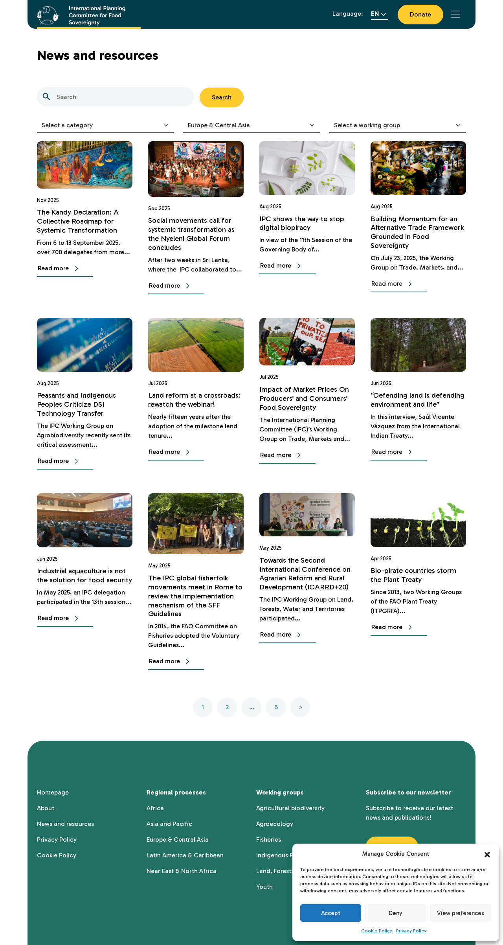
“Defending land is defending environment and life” (417, 404)
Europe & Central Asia (178, 839)
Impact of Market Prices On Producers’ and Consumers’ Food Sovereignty (305, 398)
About (45, 808)
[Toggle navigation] (455, 14)
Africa (155, 808)
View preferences (460, 913)
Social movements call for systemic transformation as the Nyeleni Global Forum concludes (193, 234)
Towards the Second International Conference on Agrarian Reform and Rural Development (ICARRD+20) (307, 574)
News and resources (65, 824)
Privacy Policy (411, 931)
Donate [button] (420, 14)
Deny (395, 913)
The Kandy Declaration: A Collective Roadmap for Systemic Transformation (79, 221)
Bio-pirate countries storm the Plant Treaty (415, 575)
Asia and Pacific (169, 824)
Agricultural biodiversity (290, 808)
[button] (487, 854)
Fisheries (268, 839)
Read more (59, 268)
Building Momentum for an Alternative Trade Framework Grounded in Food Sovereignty (415, 232)
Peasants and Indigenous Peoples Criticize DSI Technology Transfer (78, 404)
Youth (264, 886)
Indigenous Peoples (284, 855)
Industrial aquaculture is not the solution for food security (83, 579)
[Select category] (105, 125)
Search (221, 97)
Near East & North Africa (182, 871)
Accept (330, 913)
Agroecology (274, 824)
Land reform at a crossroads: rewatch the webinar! (188, 404)
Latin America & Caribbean (185, 855)
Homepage (53, 792)
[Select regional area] (251, 125)
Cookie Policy (376, 931)
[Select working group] (397, 125)
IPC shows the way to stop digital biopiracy (304, 223)
